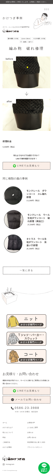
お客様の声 (31, 422)
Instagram (8, 464)
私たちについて (8, 432)
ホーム (5, 422)
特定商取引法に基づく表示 (36, 442)
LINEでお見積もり (26, 165)
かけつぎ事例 (7, 447)
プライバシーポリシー (34, 447)
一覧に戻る (26, 270)
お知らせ (30, 432)
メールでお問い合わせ (26, 399)
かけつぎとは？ (8, 427)
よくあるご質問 (32, 427)
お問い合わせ (31, 437)
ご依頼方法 (6, 442)
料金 (4, 437)
